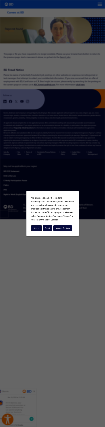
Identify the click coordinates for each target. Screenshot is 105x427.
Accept (36, 228)
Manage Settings (63, 228)
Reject (47, 228)
